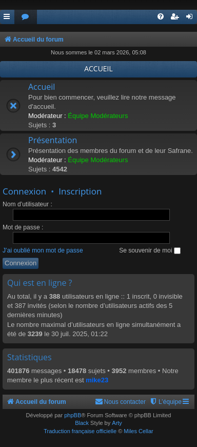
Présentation (52, 140)
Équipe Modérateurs (98, 116)
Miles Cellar (138, 431)
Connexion (24, 191)
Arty (117, 423)
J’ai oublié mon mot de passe (43, 250)
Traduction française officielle (80, 431)
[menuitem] (25, 17)
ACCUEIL (98, 68)
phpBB (72, 415)
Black (82, 423)
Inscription (80, 191)
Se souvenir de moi (150, 250)
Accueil (41, 86)
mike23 (97, 380)
